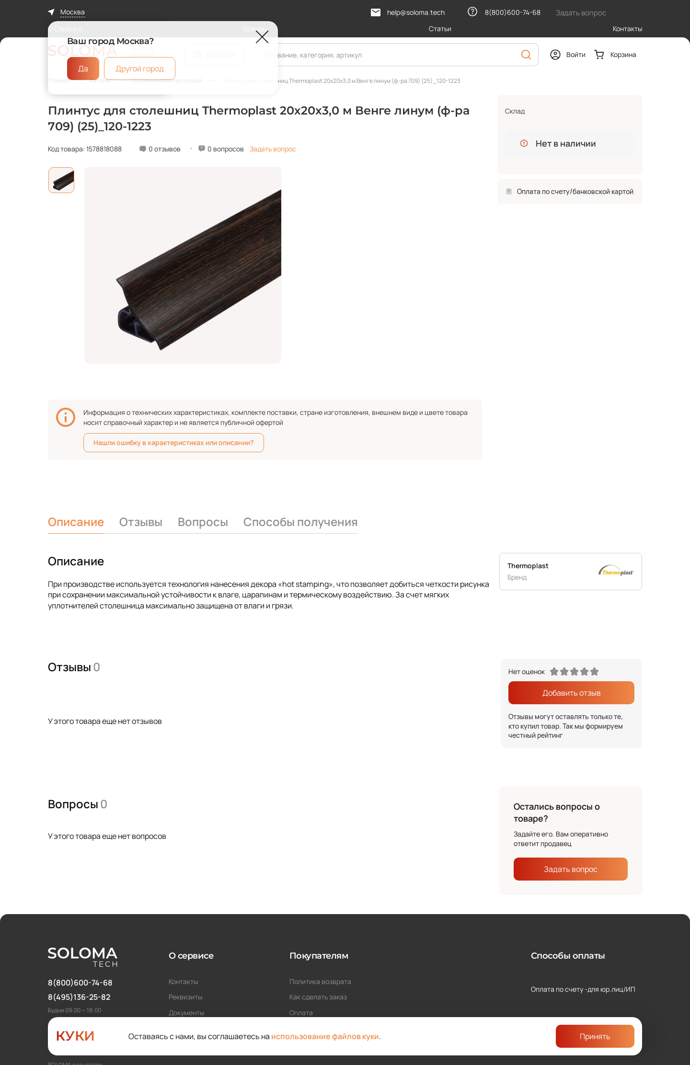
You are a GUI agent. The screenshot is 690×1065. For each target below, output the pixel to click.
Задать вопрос (273, 148)
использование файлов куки (325, 1036)
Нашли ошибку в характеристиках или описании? (173, 442)
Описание (76, 521)
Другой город (139, 68)
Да (83, 68)
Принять (595, 1036)
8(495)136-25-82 (79, 997)
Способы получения (300, 521)
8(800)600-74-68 (80, 982)
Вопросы (203, 521)
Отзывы (140, 521)
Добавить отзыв (571, 692)
